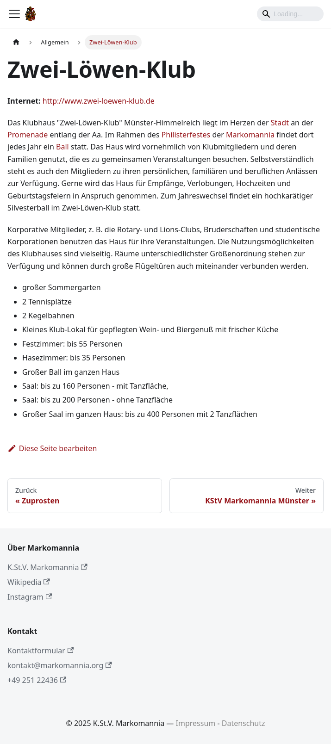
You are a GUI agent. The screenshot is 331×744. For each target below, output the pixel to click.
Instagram (29, 597)
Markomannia (250, 135)
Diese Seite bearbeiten (52, 448)
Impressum (196, 723)
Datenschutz (243, 723)
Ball (62, 147)
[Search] (290, 13)
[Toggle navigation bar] (14, 14)
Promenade (27, 135)
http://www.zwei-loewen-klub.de (99, 101)
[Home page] (16, 42)
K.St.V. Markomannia (47, 567)
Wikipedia (28, 582)
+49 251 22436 (36, 680)
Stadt (280, 123)
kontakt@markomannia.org (59, 665)
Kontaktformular (40, 650)
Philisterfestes (186, 135)
